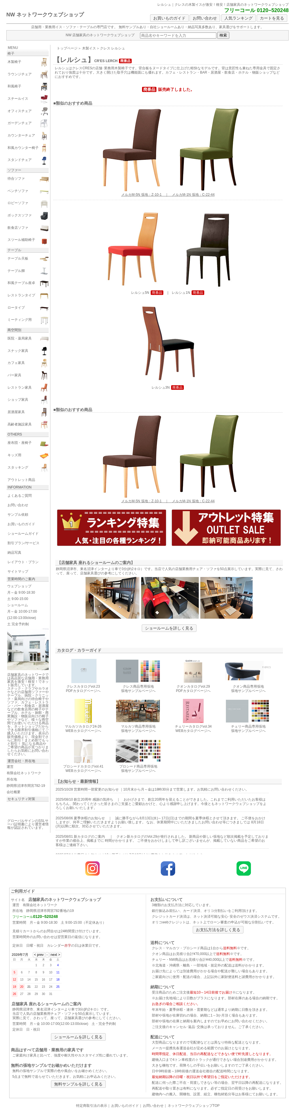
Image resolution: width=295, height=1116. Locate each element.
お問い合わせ (205, 18)
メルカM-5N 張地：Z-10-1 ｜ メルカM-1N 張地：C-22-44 (167, 193)
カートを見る (272, 18)
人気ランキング (238, 18)
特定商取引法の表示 (91, 1106)
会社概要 (13, 792)
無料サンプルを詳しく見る (78, 1084)
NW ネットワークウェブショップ (45, 15)
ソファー (14, 170)
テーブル (14, 250)
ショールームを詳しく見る (169, 628)
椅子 (10, 53)
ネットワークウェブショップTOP (194, 1106)
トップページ (67, 48)
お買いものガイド (169, 18)
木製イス (89, 48)
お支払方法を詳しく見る (218, 929)
